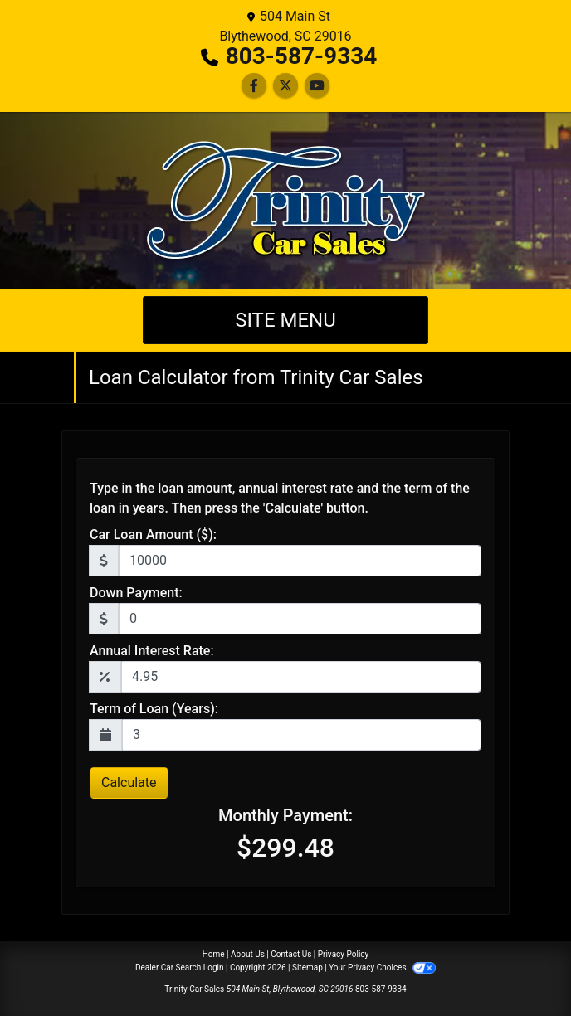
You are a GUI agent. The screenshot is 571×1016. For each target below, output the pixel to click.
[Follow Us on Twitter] (285, 86)
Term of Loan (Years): (154, 709)
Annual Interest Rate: (152, 651)
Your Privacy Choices (382, 967)
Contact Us (291, 954)
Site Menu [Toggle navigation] (285, 320)
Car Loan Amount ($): (153, 534)
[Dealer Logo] (285, 200)
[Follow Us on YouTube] (317, 86)
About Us (248, 954)
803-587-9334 (302, 56)
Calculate (129, 782)
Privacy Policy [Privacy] (343, 954)
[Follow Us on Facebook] (254, 86)
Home (214, 954)
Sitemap (307, 967)
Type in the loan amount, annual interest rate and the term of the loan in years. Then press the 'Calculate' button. (280, 498)
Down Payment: (136, 592)
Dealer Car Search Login (179, 967)
